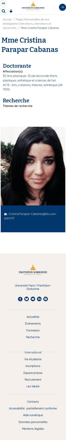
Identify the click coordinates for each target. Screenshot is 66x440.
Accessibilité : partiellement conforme (33, 408)
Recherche (33, 337)
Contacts (33, 401)
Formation (33, 330)
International (33, 352)
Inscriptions (33, 366)
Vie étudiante (33, 359)
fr (3, 4)
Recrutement (33, 379)
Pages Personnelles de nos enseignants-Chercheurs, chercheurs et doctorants (27, 24)
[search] (3, 10)
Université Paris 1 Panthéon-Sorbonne (33, 287)
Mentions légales (33, 428)
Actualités (33, 316)
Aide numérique (33, 415)
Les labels (33, 386)
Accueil (7, 19)
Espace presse (32, 372)
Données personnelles (33, 422)
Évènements (33, 323)
